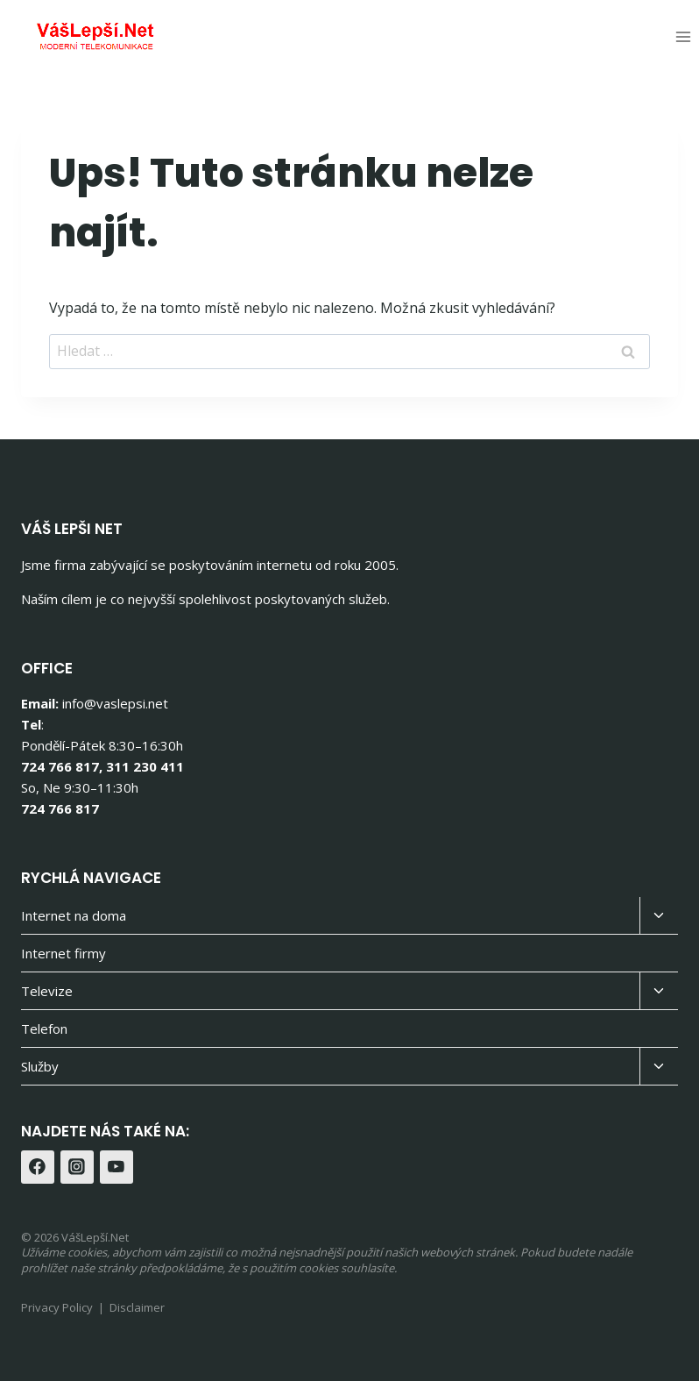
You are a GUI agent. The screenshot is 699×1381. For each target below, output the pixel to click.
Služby (40, 1066)
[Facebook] (37, 1167)
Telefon (44, 1028)
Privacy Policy (57, 1307)
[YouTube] (116, 1167)
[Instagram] (77, 1167)
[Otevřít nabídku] (683, 36)
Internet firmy (63, 953)
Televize (47, 991)
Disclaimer (137, 1307)
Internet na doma (73, 915)
